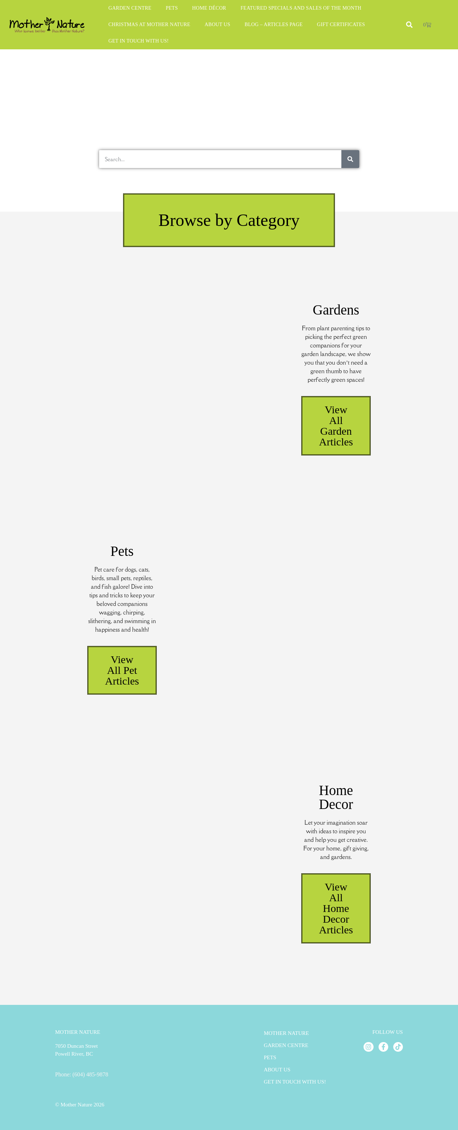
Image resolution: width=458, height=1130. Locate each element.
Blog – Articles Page (274, 24)
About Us (217, 24)
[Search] (350, 159)
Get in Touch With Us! (138, 41)
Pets (172, 8)
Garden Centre (129, 8)
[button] (229, 220)
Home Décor (209, 8)
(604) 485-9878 (90, 1074)
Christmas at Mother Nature (149, 24)
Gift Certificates (341, 24)
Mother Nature (286, 1033)
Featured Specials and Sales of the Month (300, 8)
